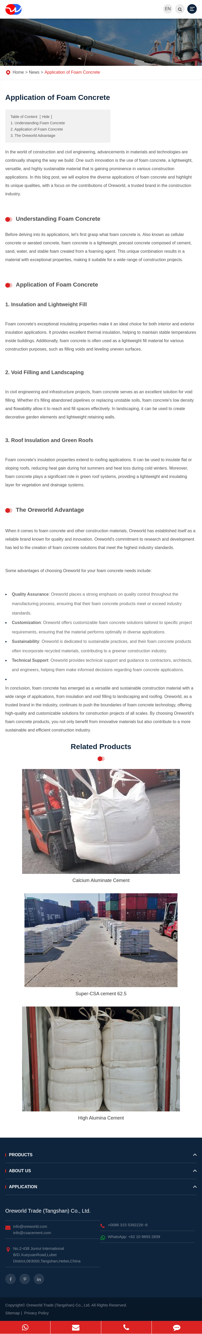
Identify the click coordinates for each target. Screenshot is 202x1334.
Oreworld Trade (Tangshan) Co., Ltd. (48, 1211)
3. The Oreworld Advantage (33, 135)
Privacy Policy (36, 1313)
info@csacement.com (32, 1232)
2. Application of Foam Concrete (37, 129)
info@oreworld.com (30, 1226)
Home (18, 72)
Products (101, 1157)
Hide (46, 117)
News (34, 72)
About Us (101, 1173)
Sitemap (12, 1313)
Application (101, 1189)
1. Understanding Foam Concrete (38, 123)
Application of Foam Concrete (72, 72)
